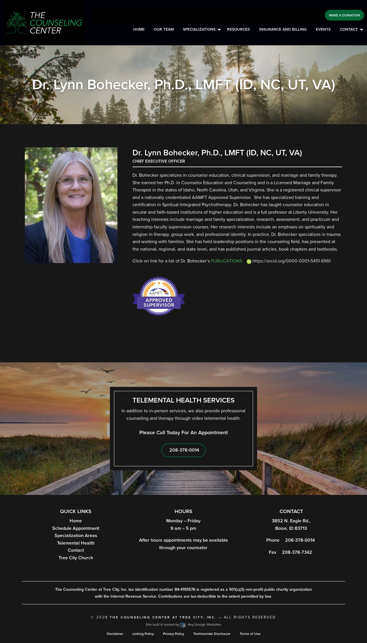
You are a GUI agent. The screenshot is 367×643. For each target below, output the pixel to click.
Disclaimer (115, 634)
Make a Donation (344, 15)
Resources (238, 29)
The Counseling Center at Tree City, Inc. (163, 617)
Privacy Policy (173, 634)
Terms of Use (250, 634)
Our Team (164, 29)
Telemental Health (76, 543)
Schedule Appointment (75, 528)
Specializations (199, 29)
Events (323, 29)
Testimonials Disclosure (212, 634)
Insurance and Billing (283, 29)
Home (139, 29)
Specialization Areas (76, 535)
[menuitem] (139, 30)
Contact (349, 29)
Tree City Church (76, 558)
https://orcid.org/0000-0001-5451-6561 (286, 261)
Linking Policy (143, 634)
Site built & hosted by (183, 625)
